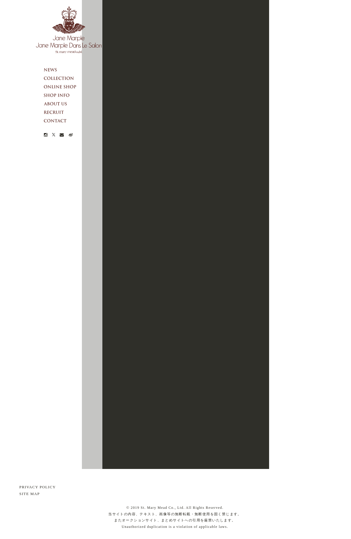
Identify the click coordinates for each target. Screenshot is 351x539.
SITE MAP (29, 494)
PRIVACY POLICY (37, 487)
